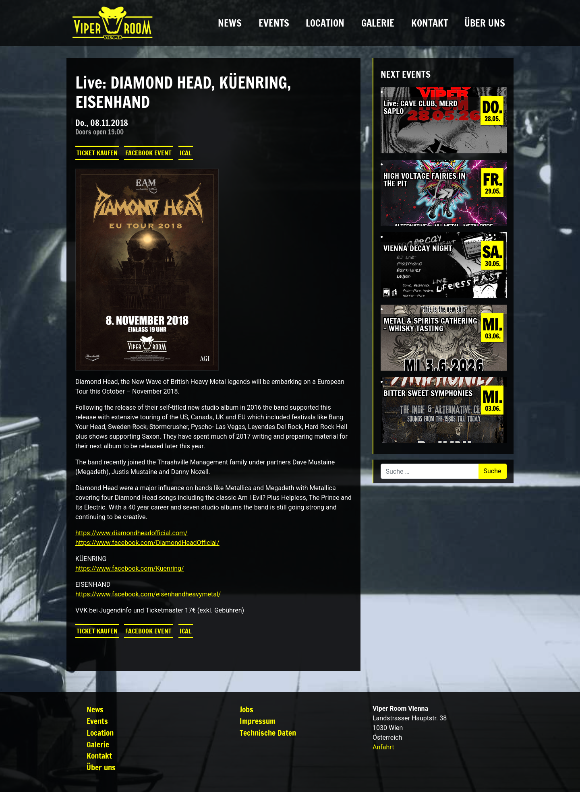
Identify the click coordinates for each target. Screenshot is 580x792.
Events (274, 23)
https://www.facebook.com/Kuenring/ (129, 568)
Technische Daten (268, 732)
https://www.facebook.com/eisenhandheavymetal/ (148, 594)
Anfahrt (383, 747)
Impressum (258, 721)
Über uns (484, 23)
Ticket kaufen (97, 152)
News (230, 23)
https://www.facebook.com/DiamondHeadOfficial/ (147, 543)
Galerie (377, 23)
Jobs (246, 709)
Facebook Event (148, 152)
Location (325, 23)
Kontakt (429, 23)
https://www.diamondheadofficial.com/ (131, 533)
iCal (186, 152)
